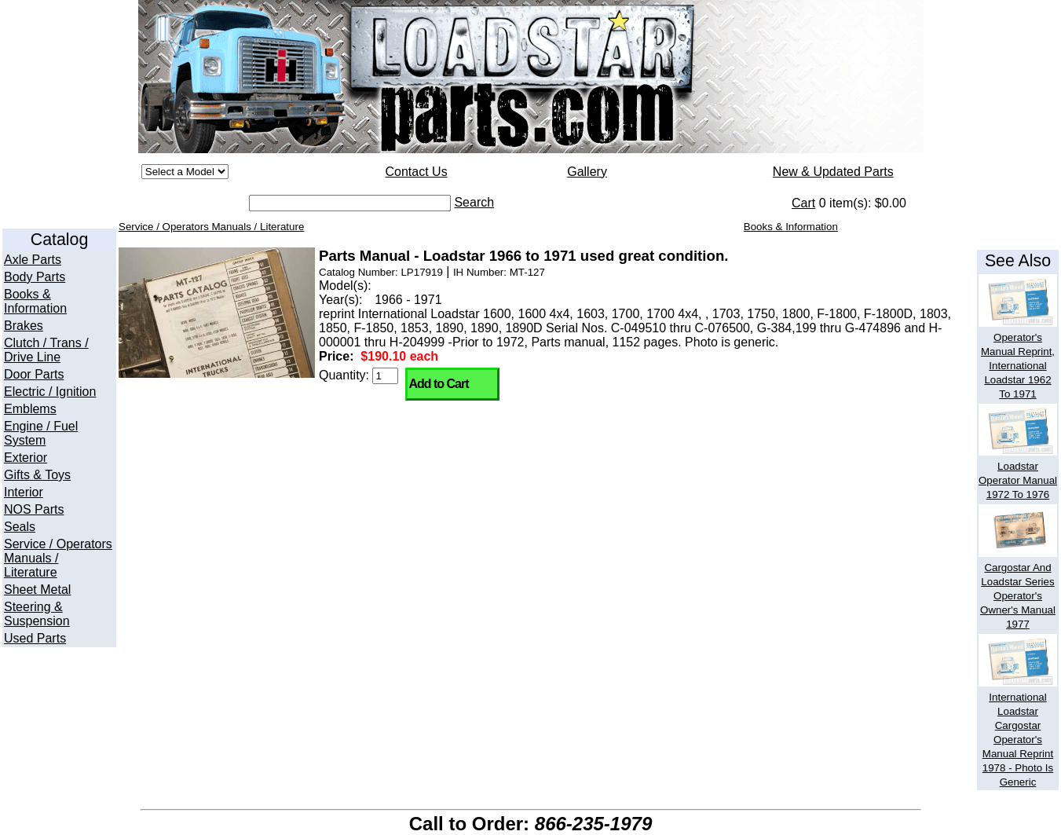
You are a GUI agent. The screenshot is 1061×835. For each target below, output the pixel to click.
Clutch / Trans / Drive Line (46, 350)
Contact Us (416, 171)
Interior (23, 492)
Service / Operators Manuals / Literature (58, 558)
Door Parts (34, 374)
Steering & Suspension (37, 614)
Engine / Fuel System (41, 433)
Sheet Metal (37, 589)
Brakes (23, 325)
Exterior (25, 457)
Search (474, 202)
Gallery (587, 171)
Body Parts (34, 277)
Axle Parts (32, 259)
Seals (19, 526)
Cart (803, 203)
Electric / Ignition (50, 391)
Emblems (30, 409)
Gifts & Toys (37, 475)
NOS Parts (34, 509)
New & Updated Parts (833, 171)
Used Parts (35, 638)
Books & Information (35, 301)
